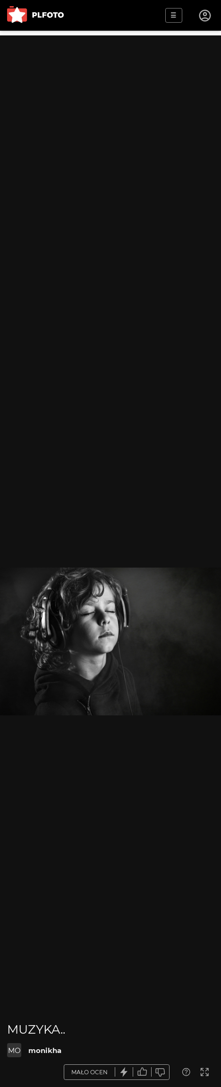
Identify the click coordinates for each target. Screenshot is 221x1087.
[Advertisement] (110, 145)
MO (14, 1050)
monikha (44, 1050)
